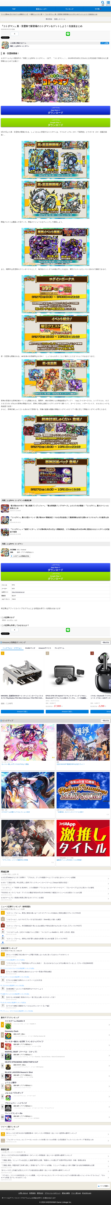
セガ (15, 620)
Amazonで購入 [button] (22, 711)
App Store (55, 110)
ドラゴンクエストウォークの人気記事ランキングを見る (18, 968)
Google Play (55, 122)
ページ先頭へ (104, 1186)
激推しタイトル (59, 19)
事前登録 (49, 19)
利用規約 (32, 1193)
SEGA (4, 620)
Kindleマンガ (30, 648)
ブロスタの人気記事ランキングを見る (13, 985)
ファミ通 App (8, 3)
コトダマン (10, 620)
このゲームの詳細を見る (21, 556)
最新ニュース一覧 (36, 14)
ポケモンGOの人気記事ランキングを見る (14, 1002)
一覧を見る (105, 642)
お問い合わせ (23, 1193)
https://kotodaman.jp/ (18, 592)
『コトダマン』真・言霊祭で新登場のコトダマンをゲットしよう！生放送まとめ (70, 14)
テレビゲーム (59, 648)
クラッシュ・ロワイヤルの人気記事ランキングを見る (17, 1011)
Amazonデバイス (45, 648)
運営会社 (40, 1193)
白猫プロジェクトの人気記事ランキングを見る (15, 994)
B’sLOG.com (86, 1193)
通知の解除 (66, 1193)
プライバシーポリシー (53, 1193)
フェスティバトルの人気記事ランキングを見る (15, 977)
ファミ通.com (76, 1193)
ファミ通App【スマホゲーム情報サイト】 (15, 14)
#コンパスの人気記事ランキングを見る (13, 960)
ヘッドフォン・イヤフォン (12, 648)
